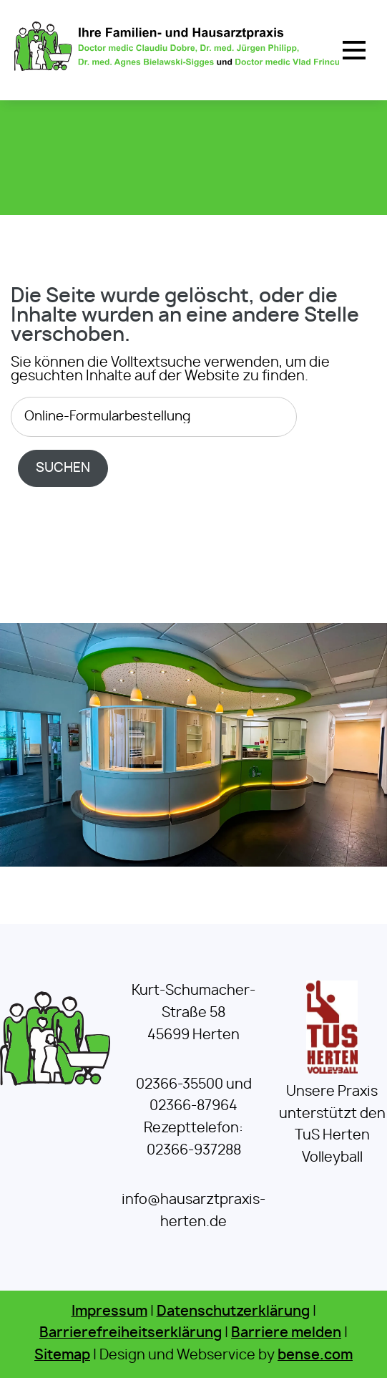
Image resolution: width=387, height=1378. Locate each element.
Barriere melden (286, 1333)
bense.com (315, 1355)
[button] (354, 50)
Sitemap (62, 1355)
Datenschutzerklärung (233, 1312)
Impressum (109, 1312)
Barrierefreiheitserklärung (130, 1333)
